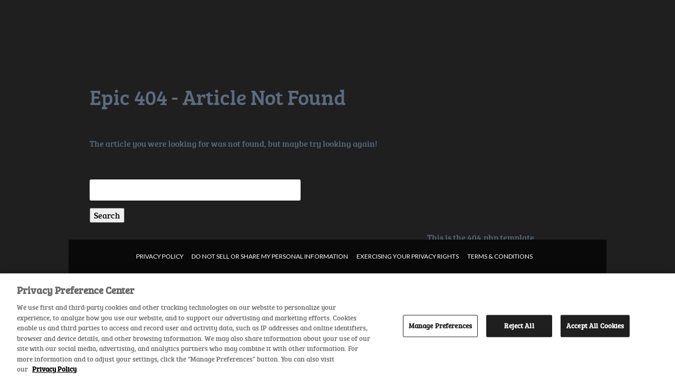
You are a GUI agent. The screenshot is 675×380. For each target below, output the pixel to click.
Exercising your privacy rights (407, 256)
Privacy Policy (160, 256)
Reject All (519, 325)
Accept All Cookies (595, 325)
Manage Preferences (440, 325)
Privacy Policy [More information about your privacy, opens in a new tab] (54, 369)
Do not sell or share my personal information (269, 256)
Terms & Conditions (500, 256)
